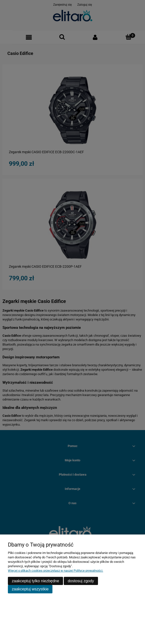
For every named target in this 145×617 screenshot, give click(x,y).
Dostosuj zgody (81, 581)
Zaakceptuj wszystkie (30, 589)
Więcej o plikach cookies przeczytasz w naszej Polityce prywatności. (55, 570)
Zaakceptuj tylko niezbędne (35, 581)
